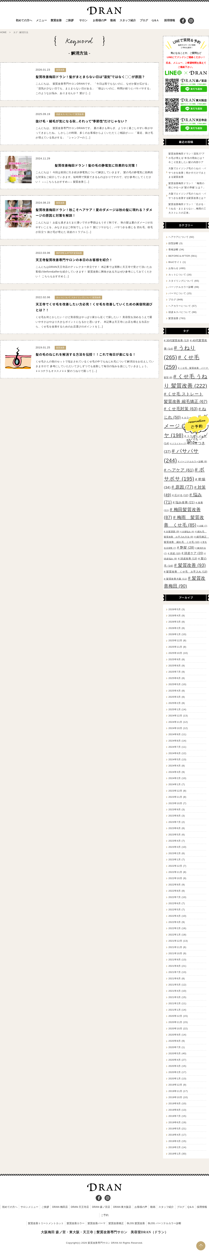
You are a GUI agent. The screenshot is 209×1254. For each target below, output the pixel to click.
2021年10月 (175, 953)
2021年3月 (174, 997)
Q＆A (155, 20)
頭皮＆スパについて (179, 312)
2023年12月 (175, 790)
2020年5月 (174, 1053)
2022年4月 (174, 916)
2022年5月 (174, 909)
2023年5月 (174, 834)
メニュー (41, 20)
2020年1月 (174, 1078)
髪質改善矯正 (116, 1223)
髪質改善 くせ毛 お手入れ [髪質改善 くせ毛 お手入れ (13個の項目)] (186, 571)
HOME (3, 32)
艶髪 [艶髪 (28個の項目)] (187, 547)
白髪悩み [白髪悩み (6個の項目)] (188, 531)
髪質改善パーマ (96, 1223)
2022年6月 (174, 903)
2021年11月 (175, 947)
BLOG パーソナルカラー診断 (164, 1223)
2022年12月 (175, 866)
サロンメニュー (29, 1206)
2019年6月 (174, 1122)
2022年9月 (174, 884)
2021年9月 (174, 959)
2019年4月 (174, 1134)
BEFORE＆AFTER (179, 256)
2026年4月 (174, 615)
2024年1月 (174, 784)
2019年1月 (174, 1153)
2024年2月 (174, 778)
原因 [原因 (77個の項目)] (184, 487)
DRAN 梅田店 (60, 1206)
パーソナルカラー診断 (181, 287)
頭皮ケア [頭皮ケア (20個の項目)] (193, 553)
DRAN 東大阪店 (122, 1206)
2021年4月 (174, 990)
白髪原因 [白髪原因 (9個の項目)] (172, 531)
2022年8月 (174, 890)
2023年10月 (175, 803)
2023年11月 (175, 797)
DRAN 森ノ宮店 (101, 1206)
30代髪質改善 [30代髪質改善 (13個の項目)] (177, 340)
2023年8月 (174, 815)
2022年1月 (174, 934)
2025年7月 (174, 671)
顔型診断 (173, 243)
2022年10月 (175, 878)
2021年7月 (174, 972)
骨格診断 (173, 249)
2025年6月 (174, 678)
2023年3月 (174, 847)
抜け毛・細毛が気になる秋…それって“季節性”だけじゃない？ (82, 121)
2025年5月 (174, 684)
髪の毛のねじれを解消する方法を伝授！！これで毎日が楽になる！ (86, 354)
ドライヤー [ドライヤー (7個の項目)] (179, 443)
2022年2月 (174, 928)
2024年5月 (174, 759)
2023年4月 (174, 840)
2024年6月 (174, 753)
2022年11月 (175, 872)
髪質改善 (173, 318)
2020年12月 (175, 1016)
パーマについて (177, 293)
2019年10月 (175, 1097)
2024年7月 (174, 747)
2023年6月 (174, 828)
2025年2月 (174, 703)
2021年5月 (174, 984)
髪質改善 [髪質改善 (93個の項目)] (192, 565)
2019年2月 (174, 1147)
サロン (83, 20)
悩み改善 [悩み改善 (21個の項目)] (185, 502)
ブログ (144, 20)
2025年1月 (174, 709)
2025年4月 (174, 690)
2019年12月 (175, 1084)
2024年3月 (174, 772)
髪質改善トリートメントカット (46, 1223)
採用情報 (169, 20)
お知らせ (173, 268)
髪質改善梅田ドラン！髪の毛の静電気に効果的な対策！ (96, 165)
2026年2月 (174, 628)
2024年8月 (174, 740)
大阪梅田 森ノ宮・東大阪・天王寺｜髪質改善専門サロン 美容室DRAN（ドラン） (104, 1232)
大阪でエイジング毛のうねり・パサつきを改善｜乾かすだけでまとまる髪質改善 (187, 172)
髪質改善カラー (76, 1223)
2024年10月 (175, 728)
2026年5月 (174, 609)
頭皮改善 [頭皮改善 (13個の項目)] (188, 558)
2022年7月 (174, 897)
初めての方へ (24, 20)
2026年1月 (174, 634)
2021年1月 (174, 1009)
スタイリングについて (181, 280)
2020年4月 (174, 1059)
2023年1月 (174, 859)
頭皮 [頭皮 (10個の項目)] (175, 553)
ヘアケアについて (178, 237)
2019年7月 (174, 1116)
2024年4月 (174, 765)
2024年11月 (175, 722)
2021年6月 (174, 978)
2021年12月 (175, 940)
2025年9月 (174, 659)
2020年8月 (174, 1041)
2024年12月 (175, 715)
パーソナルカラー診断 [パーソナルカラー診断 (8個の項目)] (193, 461)
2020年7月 (174, 1047)
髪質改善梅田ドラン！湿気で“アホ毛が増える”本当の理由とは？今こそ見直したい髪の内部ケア (186, 158)
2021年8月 (174, 966)
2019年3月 (174, 1141)
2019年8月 (174, 1109)
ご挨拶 (69, 20)
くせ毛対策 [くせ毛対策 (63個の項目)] (183, 408)
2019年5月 (174, 1128)
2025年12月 (175, 640)
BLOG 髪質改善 (136, 1223)
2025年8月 (174, 665)
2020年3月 (174, 1066)
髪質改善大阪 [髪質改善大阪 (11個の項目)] (176, 578)
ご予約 (104, 1215)
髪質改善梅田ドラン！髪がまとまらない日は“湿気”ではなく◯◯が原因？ (90, 77)
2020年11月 (175, 1022)
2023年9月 (174, 809)
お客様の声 (99, 20)
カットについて (177, 274)
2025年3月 (174, 696)
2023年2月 (174, 853)
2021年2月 (174, 1003)
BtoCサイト (175, 262)
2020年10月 (175, 1028)
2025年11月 (175, 646)
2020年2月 (174, 1072)
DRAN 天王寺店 (80, 1206)
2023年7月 (174, 822)
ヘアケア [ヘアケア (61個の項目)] (181, 470)
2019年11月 (175, 1091)
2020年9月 (174, 1034)
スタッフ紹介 (128, 20)
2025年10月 (175, 653)
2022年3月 (174, 922)
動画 (113, 20)
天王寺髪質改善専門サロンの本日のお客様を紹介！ (74, 260)
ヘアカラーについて (179, 306)
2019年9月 (174, 1103)
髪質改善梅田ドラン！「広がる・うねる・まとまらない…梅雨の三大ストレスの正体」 (187, 208)
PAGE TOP (200, 1245)
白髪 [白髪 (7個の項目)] (203, 526)
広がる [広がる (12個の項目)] (181, 495)
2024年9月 (174, 734)
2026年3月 (174, 621)
